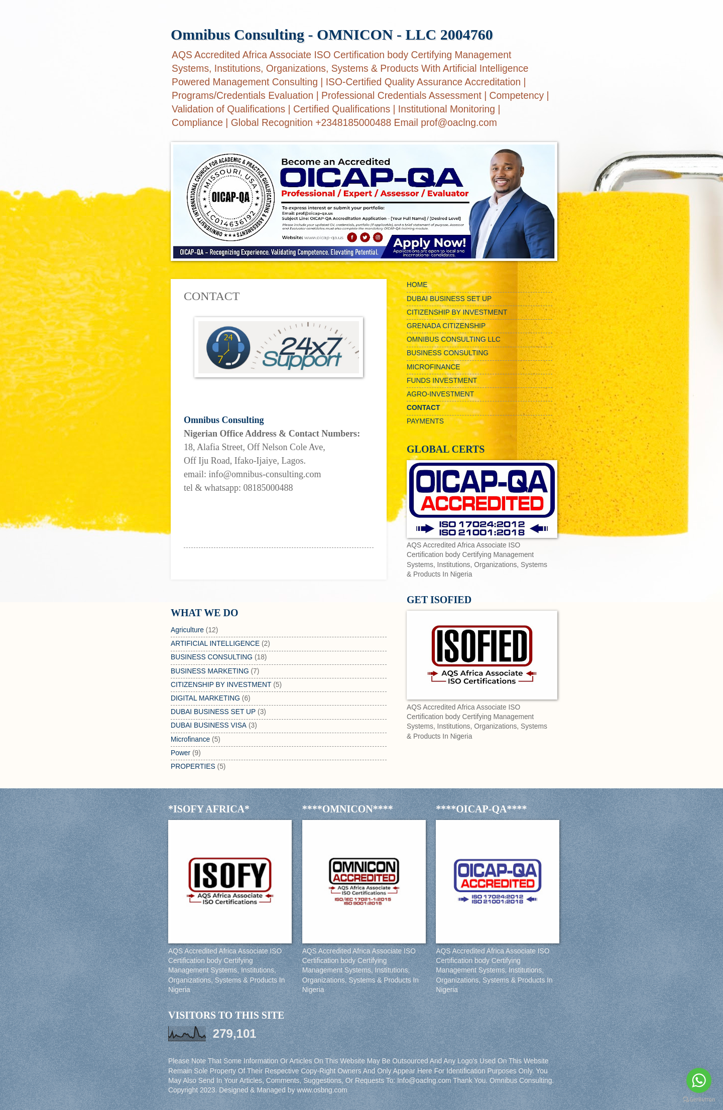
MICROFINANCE (433, 367)
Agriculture (187, 630)
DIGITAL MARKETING (205, 698)
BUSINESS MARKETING (210, 671)
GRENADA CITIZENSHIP (446, 326)
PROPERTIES (193, 766)
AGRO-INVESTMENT (440, 394)
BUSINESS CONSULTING (212, 657)
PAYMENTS (425, 421)
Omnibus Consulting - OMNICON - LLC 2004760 (332, 34)
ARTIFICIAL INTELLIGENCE (215, 643)
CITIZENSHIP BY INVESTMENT (221, 684)
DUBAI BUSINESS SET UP (213, 712)
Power (180, 753)
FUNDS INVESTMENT (442, 380)
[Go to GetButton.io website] (699, 1099)
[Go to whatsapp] (698, 1080)
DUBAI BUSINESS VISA (209, 725)
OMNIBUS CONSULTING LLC (454, 339)
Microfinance (190, 739)
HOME (417, 285)
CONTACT (423, 407)
